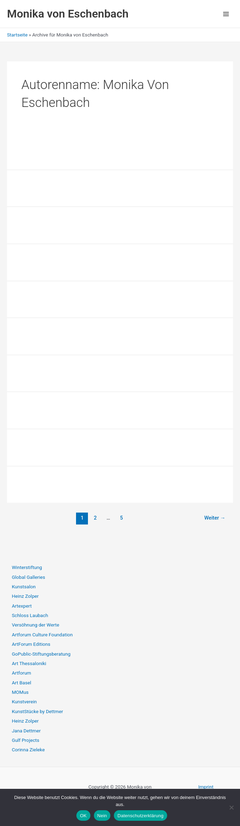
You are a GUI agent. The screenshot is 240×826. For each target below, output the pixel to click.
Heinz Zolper (25, 596)
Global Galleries (28, 577)
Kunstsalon (24, 586)
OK (83, 815)
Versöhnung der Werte (35, 625)
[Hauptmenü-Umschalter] (226, 14)
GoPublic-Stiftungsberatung (41, 654)
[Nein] (231, 807)
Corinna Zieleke (28, 749)
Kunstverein (24, 701)
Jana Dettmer (26, 730)
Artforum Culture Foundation (42, 634)
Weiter (214, 518)
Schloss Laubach (30, 615)
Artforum (21, 673)
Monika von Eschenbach (68, 13)
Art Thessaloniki (29, 663)
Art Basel (21, 682)
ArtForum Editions (31, 644)
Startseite (17, 35)
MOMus (20, 692)
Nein (102, 815)
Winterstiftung (27, 567)
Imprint (205, 787)
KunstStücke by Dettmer (37, 711)
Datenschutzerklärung (140, 815)
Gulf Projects (25, 740)
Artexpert (22, 606)
